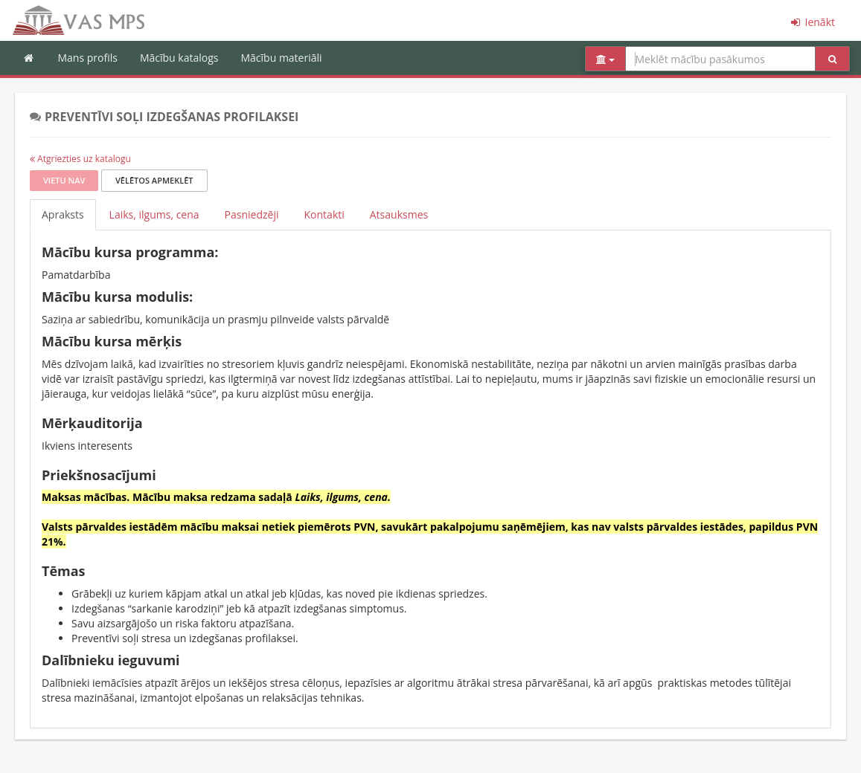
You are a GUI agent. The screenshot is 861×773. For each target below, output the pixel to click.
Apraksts (63, 214)
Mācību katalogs (179, 58)
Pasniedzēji (252, 214)
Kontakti (324, 214)
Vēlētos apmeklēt (154, 180)
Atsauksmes (399, 214)
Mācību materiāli (280, 58)
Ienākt (812, 22)
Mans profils (88, 58)
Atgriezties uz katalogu (80, 158)
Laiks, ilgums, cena (154, 214)
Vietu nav (64, 180)
